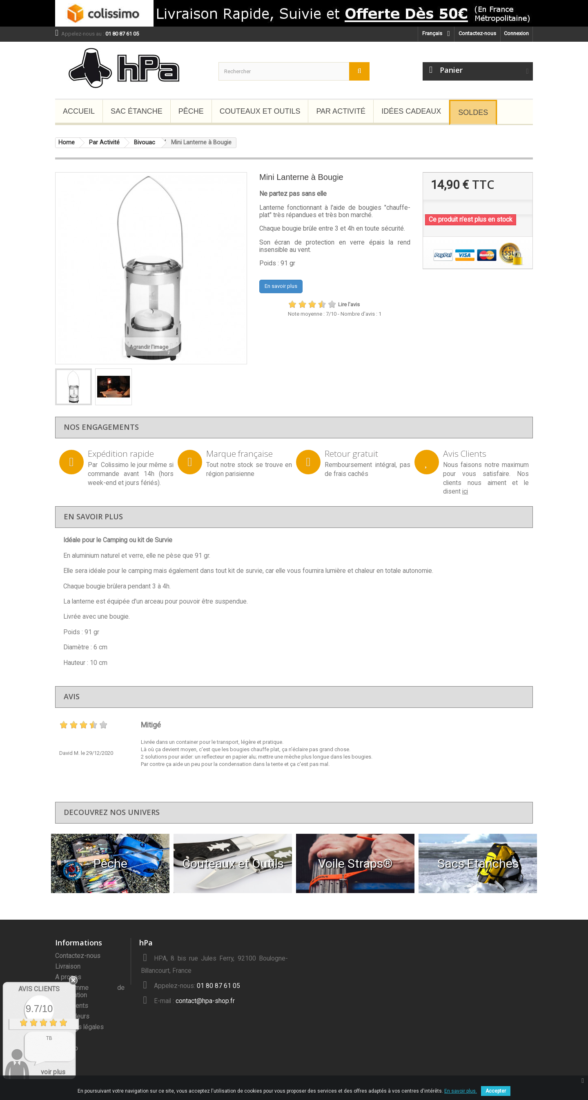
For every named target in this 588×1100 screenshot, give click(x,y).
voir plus (53, 1072)
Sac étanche (137, 111)
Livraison (67, 966)
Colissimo (115, 465)
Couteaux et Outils (260, 111)
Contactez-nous (477, 33)
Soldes (473, 112)
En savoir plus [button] (281, 286)
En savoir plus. (460, 1091)
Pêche (191, 111)
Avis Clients (39, 989)
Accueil (79, 111)
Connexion (516, 33)
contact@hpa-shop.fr (205, 1001)
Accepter (496, 1091)
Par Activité (340, 111)
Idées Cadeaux (411, 111)
